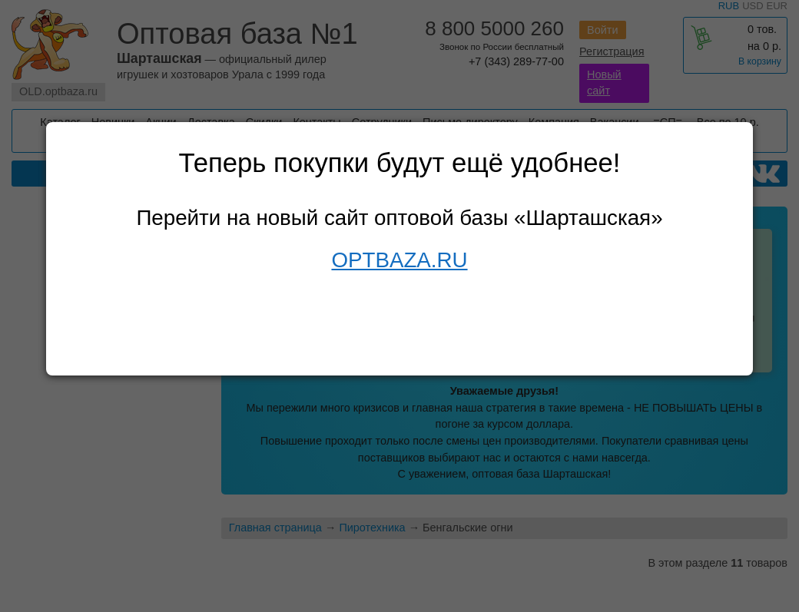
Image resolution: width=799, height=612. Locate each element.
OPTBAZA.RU (399, 260)
